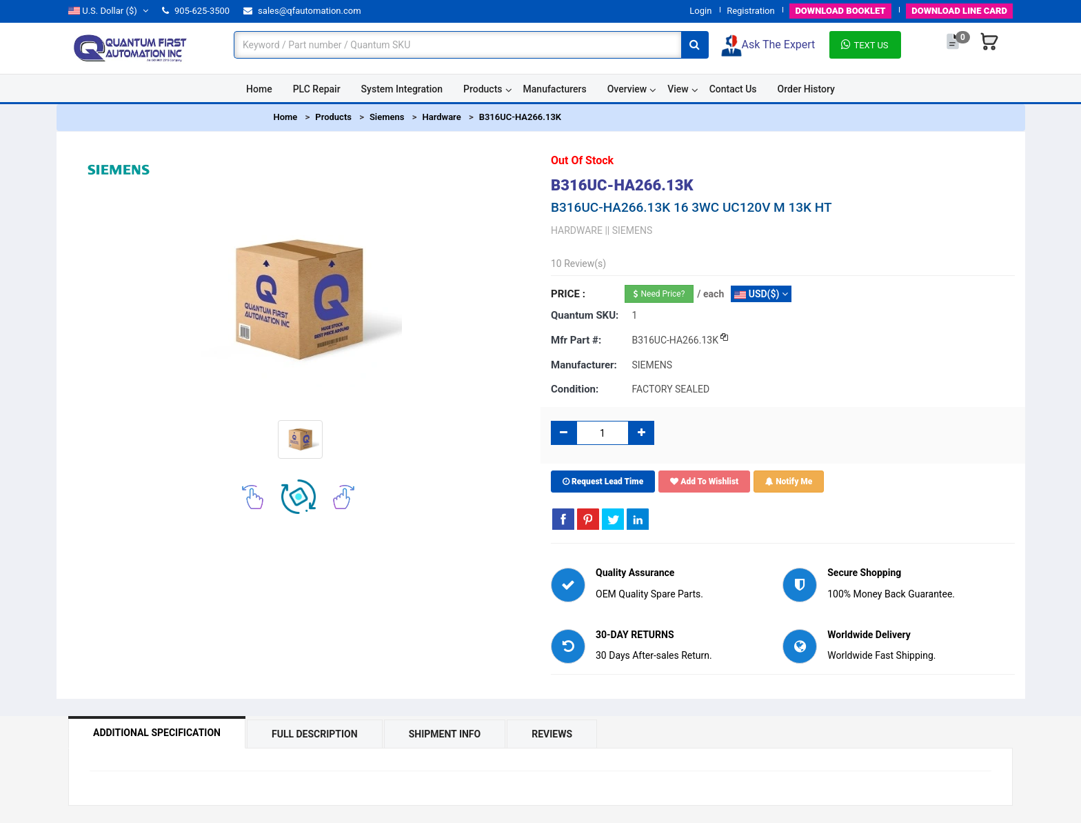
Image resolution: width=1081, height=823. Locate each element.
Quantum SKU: (584, 315)
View (678, 89)
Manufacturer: (584, 365)
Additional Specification (157, 732)
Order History (806, 89)
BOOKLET (840, 11)
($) (108, 11)
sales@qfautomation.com (302, 11)
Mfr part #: (576, 340)
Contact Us (733, 89)
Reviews (552, 734)
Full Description (315, 734)
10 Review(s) (578, 263)
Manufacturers (555, 89)
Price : (568, 294)
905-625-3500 (196, 11)
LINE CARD (959, 11)
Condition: (574, 389)
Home (259, 89)
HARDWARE (577, 230)
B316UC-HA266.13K (520, 117)
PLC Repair (317, 89)
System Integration (402, 89)
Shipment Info (445, 734)
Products (483, 89)
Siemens (387, 117)
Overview (627, 89)
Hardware (441, 117)
